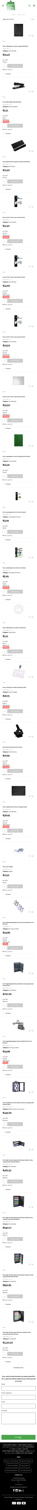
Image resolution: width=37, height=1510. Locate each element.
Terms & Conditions (13, 1466)
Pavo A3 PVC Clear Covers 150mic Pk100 (14, 396)
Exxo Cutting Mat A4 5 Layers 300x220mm (14, 627)
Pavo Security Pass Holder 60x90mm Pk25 (14, 687)
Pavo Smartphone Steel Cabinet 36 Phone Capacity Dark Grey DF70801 (18, 1103)
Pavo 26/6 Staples (8, 866)
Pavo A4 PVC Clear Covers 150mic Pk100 (14, 217)
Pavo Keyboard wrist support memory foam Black (16, 161)
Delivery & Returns (26, 1461)
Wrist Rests (11, 166)
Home (13, 14)
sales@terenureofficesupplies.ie (18, 1487)
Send (18, 1437)
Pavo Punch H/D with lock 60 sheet (12, 747)
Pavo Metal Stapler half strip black (12, 102)
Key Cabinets (12, 990)
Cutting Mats (12, 632)
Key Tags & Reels (13, 928)
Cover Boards (12, 50)
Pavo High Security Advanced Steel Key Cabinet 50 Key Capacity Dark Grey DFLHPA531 (18, 1218)
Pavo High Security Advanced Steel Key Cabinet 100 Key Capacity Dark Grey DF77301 (18, 1276)
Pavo (4, 41)
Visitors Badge (12, 692)
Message (4, 1410)
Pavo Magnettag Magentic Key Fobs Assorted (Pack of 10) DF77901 (18, 923)
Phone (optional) (6, 1393)
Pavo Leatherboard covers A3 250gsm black (15, 807)
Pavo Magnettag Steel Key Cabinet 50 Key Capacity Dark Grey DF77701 (18, 984)
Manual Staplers (13, 106)
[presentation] (16, 1429)
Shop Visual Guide (25, 1470)
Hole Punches (12, 752)
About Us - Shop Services (11, 1461)
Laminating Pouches (14, 517)
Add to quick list (7, 70)
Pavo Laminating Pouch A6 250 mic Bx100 (14, 568)
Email (3, 1402)
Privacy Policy (25, 1466)
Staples (10, 871)
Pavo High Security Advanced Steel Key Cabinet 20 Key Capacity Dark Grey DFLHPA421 (18, 1161)
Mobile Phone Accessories (16, 1109)
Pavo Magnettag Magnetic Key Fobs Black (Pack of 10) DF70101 (17, 1042)
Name (3, 1384)
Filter (32, 19)
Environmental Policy (11, 1470)
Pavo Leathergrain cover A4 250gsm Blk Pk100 (15, 46)
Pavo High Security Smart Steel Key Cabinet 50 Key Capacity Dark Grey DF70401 (17, 1333)
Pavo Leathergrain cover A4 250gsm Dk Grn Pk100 (16, 456)
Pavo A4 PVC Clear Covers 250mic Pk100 (14, 337)
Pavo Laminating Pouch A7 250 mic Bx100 (14, 512)
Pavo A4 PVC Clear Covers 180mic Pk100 (14, 277)
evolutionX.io (18, 1499)
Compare (6, 73)
